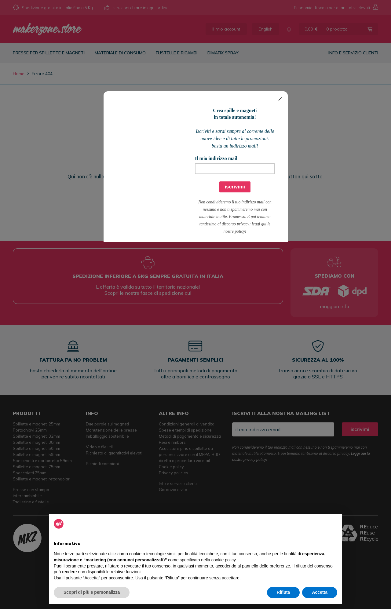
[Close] (280, 99)
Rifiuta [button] (283, 592)
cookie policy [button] (223, 559)
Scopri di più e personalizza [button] (92, 592)
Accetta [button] (319, 592)
